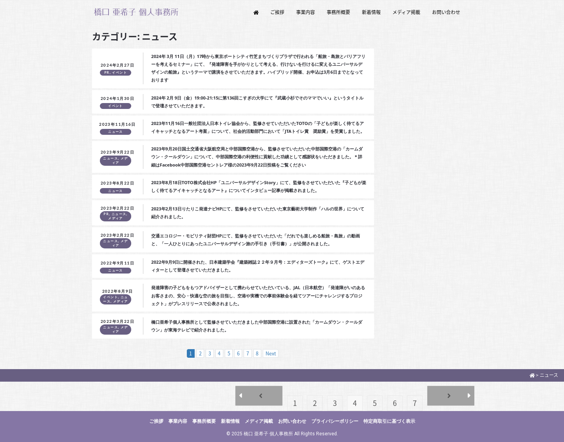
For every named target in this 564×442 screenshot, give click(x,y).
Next (271, 353)
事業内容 (305, 12)
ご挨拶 (277, 12)
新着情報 (371, 12)
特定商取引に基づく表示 (389, 421)
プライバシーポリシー (334, 421)
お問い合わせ (446, 12)
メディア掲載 (406, 12)
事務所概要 (338, 12)
